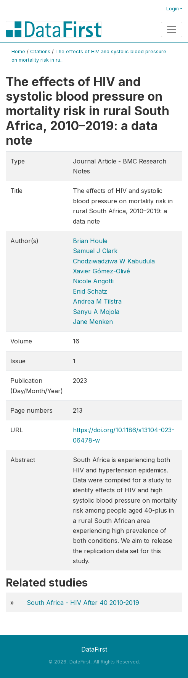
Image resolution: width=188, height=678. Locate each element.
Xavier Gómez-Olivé (101, 271)
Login (172, 8)
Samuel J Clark (95, 251)
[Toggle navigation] (171, 29)
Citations (40, 51)
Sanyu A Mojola (96, 311)
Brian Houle (90, 241)
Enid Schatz (90, 291)
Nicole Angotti (93, 281)
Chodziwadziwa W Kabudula (114, 261)
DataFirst (94, 649)
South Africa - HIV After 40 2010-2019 (83, 602)
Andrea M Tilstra (97, 301)
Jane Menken (93, 321)
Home (18, 51)
